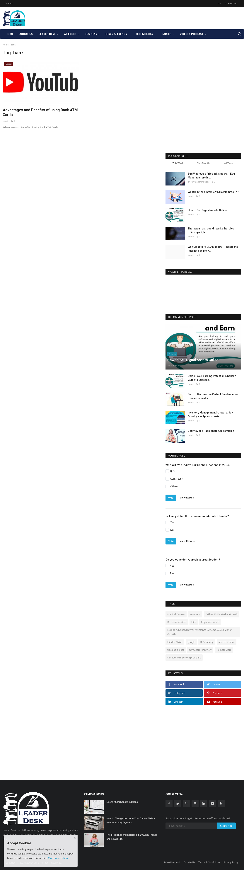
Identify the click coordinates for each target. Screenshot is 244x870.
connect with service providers (184, 657)
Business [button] (92, 34)
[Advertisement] (174, 18)
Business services (176, 622)
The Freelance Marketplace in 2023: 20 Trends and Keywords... (131, 836)
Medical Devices (176, 614)
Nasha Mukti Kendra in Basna (122, 802)
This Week (178, 163)
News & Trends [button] (117, 34)
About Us (26, 34)
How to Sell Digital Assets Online (207, 210)
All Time (228, 163)
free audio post (175, 649)
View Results (187, 497)
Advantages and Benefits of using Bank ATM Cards (40, 112)
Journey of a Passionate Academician (211, 430)
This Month (203, 163)
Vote (171, 498)
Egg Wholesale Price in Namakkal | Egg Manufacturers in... (211, 175)
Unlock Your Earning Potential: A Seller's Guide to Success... (212, 377)
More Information (58, 858)
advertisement (227, 642)
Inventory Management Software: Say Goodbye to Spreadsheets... (210, 414)
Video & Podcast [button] (193, 34)
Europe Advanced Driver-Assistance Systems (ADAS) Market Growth (199, 632)
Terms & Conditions (209, 862)
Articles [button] (71, 34)
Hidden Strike (174, 642)
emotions (195, 614)
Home (9, 34)
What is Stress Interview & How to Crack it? (213, 191)
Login (219, 3)
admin (6, 121)
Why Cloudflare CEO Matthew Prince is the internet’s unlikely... (213, 248)
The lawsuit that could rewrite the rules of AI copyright (211, 230)
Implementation (210, 622)
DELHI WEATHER (203, 293)
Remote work (224, 649)
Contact (9, 3)
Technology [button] (145, 34)
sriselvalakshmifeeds (198, 181)
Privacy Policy (230, 862)
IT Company (206, 642)
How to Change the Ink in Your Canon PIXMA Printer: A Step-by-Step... (130, 820)
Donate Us (189, 862)
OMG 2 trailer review (200, 649)
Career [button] (168, 34)
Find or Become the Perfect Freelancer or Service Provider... (213, 396)
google (191, 642)
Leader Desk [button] (48, 34)
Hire (193, 622)
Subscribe (226, 826)
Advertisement (172, 862)
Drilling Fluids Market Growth (222, 614)
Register (232, 3)
